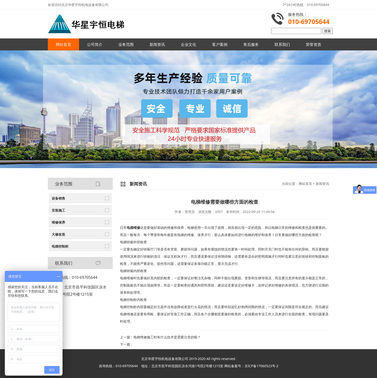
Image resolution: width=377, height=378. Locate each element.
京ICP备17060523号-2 (261, 366)
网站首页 (63, 44)
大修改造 (58, 234)
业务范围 (126, 44)
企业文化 (188, 44)
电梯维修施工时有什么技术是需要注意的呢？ (167, 337)
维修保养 (58, 222)
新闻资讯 (157, 44)
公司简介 (94, 44)
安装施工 (58, 210)
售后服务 (251, 44)
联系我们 (282, 44)
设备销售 (58, 198)
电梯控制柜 (60, 246)
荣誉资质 (313, 44)
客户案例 (219, 44)
